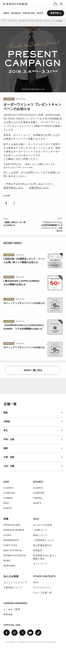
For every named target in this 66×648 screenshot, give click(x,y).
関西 (6, 448)
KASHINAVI (10, 565)
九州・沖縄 (9, 466)
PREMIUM (28, 13)
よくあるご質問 (12, 609)
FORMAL (8, 498)
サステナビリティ (42, 587)
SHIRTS (8, 508)
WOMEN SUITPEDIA (15, 555)
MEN (6, 13)
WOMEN (16, 13)
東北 (6, 430)
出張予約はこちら (39, 187)
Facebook (6, 203)
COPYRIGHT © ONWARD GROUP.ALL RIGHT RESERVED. (30, 642)
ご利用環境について (43, 540)
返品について (40, 535)
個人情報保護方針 (42, 545)
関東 (6, 412)
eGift (36, 582)
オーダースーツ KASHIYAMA (15, 4)
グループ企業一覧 (42, 592)
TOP (4, 21)
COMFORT (9, 492)
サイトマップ (40, 564)
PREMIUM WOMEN (14, 529)
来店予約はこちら (13, 187)
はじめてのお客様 (42, 525)
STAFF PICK (10, 545)
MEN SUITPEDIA (13, 550)
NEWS (7, 560)
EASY (7, 503)
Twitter (14, 203)
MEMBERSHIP (11, 540)
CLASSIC (9, 487)
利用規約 (38, 550)
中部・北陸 (9, 439)
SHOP (40, 13)
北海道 (7, 421)
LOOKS (7, 535)
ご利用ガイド (40, 530)
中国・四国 (9, 457)
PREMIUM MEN (12, 524)
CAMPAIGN (12, 21)
